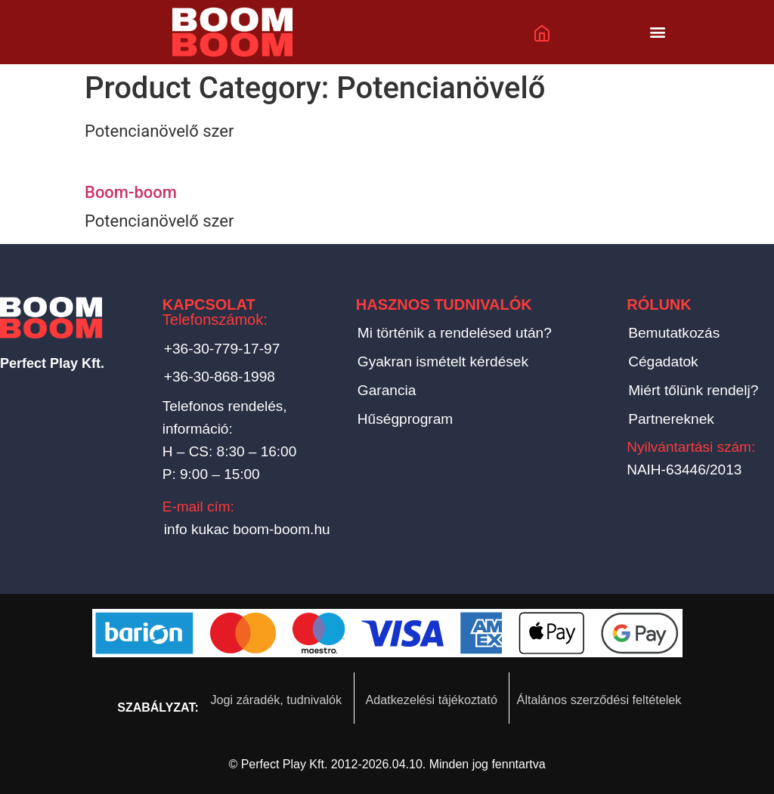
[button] (658, 32)
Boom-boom (131, 192)
